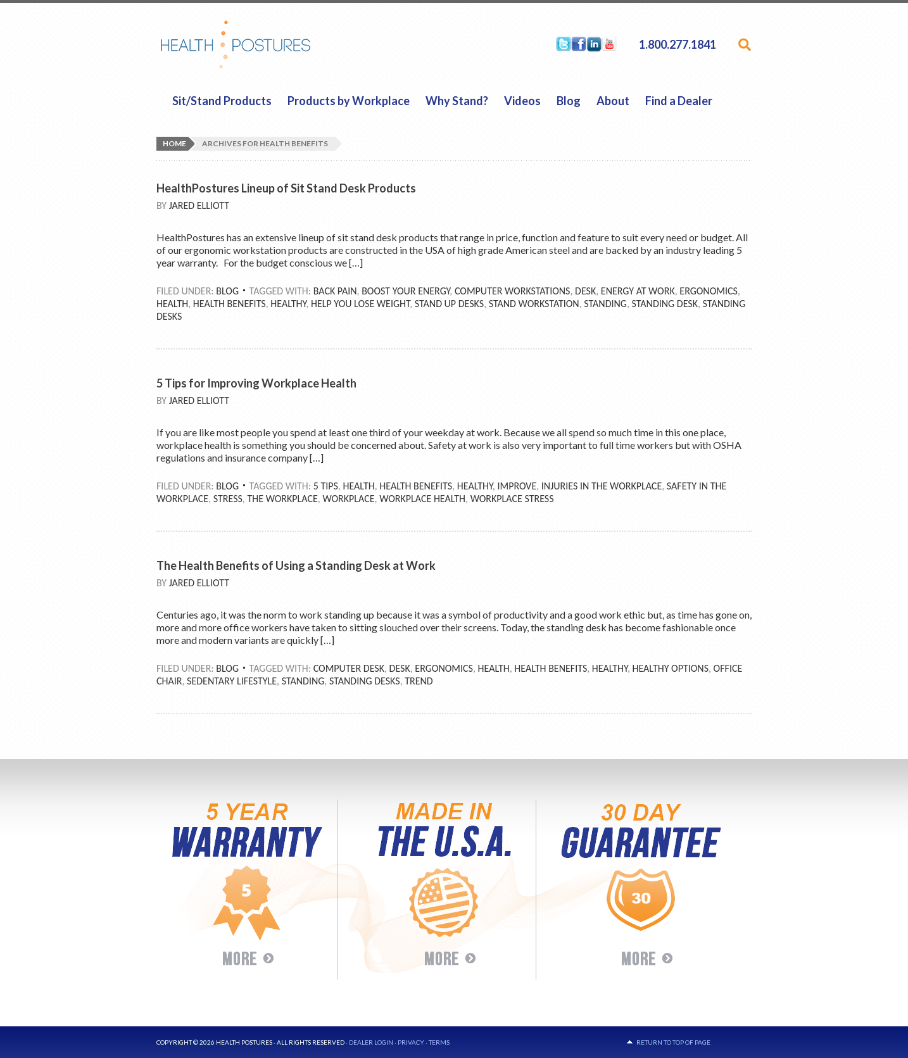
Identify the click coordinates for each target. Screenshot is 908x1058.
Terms (439, 1042)
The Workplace (282, 499)
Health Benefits (229, 304)
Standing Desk (665, 304)
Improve (516, 486)
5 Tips (325, 486)
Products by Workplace (348, 101)
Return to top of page (673, 1042)
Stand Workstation (534, 304)
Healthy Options (670, 668)
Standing (605, 304)
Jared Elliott (199, 205)
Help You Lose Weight (360, 304)
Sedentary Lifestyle (232, 681)
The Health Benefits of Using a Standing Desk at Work (296, 565)
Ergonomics (708, 291)
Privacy (411, 1042)
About (612, 101)
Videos (522, 101)
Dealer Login (371, 1042)
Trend (418, 681)
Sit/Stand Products (222, 101)
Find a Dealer (678, 101)
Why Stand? (457, 101)
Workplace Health (422, 499)
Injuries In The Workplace (601, 486)
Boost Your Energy (406, 291)
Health (172, 304)
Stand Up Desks (449, 304)
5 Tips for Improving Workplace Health (256, 383)
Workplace (348, 499)
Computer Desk (348, 668)
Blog (569, 101)
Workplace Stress (512, 499)
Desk (585, 291)
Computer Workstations (513, 291)
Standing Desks (364, 681)
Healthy (288, 304)
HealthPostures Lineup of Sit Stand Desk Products (286, 188)
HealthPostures (259, 44)
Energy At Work (638, 291)
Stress (228, 499)
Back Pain (335, 291)
